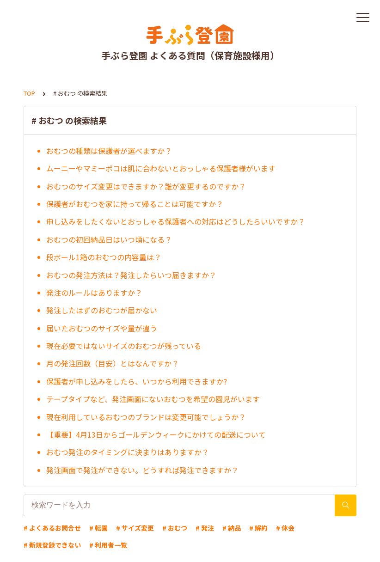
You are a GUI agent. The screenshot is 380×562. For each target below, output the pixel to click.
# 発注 (205, 527)
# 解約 (258, 527)
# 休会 (285, 527)
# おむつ (174, 527)
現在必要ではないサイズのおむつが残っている (123, 345)
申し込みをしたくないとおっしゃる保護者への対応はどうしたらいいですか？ (175, 221)
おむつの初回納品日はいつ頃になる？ (109, 239)
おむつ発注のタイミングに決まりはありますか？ (127, 452)
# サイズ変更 (135, 527)
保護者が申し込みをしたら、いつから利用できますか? (136, 381)
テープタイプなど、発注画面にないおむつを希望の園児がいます (153, 398)
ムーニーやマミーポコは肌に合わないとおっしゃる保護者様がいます (161, 168)
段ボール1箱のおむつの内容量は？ (103, 257)
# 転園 (98, 527)
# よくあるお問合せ (52, 527)
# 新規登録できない (52, 545)
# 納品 (231, 527)
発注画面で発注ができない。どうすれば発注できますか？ (142, 470)
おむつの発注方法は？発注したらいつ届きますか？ (131, 275)
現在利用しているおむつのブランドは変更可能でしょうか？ (146, 416)
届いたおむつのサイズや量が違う (101, 328)
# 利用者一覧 (108, 545)
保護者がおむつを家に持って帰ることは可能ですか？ (134, 203)
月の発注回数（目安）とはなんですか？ (112, 363)
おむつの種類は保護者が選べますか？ (109, 150)
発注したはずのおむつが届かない (101, 310)
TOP (29, 93)
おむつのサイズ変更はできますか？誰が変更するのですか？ (146, 186)
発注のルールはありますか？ (94, 292)
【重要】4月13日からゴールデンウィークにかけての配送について (156, 434)
